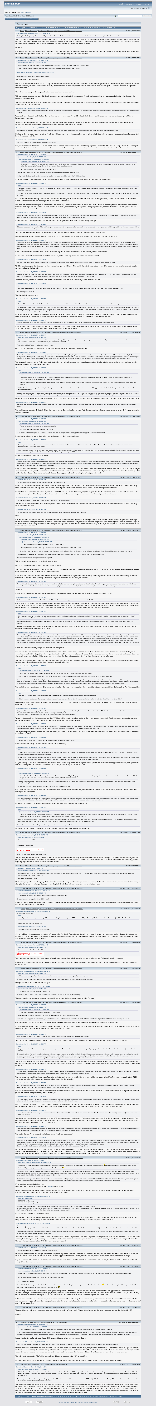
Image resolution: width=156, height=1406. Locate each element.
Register (29, 19)
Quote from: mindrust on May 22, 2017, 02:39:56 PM (33, 1271)
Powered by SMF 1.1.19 (66, 1402)
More (35, 19)
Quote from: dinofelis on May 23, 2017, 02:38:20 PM (34, 537)
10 (33, 28)
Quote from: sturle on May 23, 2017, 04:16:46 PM (32, 926)
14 (40, 28)
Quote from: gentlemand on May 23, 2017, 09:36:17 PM (33, 870)
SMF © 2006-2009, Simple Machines (86, 1402)
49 (107, 28)
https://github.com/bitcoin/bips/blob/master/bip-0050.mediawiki (35, 72)
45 (99, 28)
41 (92, 28)
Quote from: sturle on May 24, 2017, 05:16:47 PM (32, 62)
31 (73, 28)
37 (84, 28)
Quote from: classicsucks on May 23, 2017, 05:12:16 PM (32, 945)
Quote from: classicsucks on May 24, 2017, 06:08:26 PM (32, 60)
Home (8, 19)
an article (49, 1186)
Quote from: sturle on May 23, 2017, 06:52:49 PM (32, 893)
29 (69, 28)
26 (63, 28)
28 (67, 28)
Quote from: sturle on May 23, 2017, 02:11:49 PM (30, 1160)
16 (44, 28)
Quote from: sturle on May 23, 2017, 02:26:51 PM (35, 539)
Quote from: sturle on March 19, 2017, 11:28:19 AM (32, 1369)
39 (88, 28)
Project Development (32, 1322)
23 (57, 28)
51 (111, 28)
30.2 (27, 16)
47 (103, 28)
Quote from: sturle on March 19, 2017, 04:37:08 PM (32, 1327)
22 (56, 28)
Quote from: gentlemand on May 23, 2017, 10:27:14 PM (32, 835)
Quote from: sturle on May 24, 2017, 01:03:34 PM (32, 157)
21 (54, 28)
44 (97, 28)
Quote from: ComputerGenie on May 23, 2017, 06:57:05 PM (33, 890)
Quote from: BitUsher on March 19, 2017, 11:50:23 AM (31, 1367)
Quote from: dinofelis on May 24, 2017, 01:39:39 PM (31, 154)
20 (52, 28)
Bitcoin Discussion (31, 31)
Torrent (32, 16)
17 (46, 28)
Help (13, 19)
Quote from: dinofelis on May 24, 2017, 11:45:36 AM (34, 159)
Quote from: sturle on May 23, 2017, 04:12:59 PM (32, 535)
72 (114, 28)
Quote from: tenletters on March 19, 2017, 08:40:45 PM (32, 1324)
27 (65, 28)
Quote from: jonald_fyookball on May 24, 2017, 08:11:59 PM (33, 33)
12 (36, 28)
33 (77, 28)
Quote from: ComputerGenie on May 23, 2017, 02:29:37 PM (33, 1196)
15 (42, 28)
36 (82, 28)
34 (78, 28)
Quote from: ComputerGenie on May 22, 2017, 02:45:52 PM (34, 1162)
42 (94, 28)
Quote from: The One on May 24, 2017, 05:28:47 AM (31, 479)
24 (59, 28)
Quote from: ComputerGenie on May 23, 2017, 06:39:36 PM (33, 911)
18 (48, 28)
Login (23, 19)
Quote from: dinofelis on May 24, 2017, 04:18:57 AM (34, 372)
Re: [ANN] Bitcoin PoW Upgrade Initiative (54, 1322)
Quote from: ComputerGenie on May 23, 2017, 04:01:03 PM (33, 971)
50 (109, 28)
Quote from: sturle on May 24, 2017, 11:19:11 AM (35, 161)
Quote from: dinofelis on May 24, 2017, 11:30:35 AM (31, 419)
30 (71, 28)
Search (18, 19)
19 (50, 28)
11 (35, 28)
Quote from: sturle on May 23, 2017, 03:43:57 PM (32, 947)
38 (86, 28)
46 (101, 28)
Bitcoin (22, 31)
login (22, 12)
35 (80, 28)
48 (105, 28)
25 (61, 28)
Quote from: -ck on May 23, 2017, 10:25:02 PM (31, 837)
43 (96, 28)
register (28, 12)
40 (90, 28)
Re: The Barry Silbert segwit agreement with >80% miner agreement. (60, 31)
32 (75, 28)
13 (38, 28)
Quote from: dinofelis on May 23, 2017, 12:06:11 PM (37, 542)
